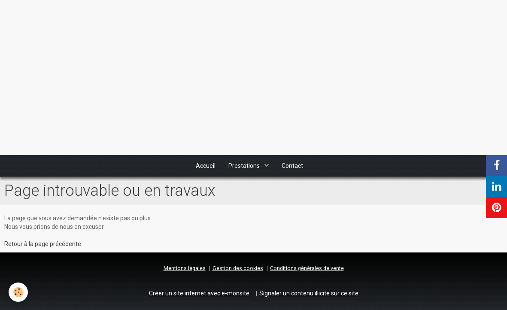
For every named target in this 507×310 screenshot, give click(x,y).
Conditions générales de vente (307, 268)
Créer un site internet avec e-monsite (199, 293)
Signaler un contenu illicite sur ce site (308, 293)
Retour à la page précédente (42, 243)
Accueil (206, 165)
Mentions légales (185, 268)
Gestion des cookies (238, 268)
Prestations (244, 165)
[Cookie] (18, 292)
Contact (292, 165)
